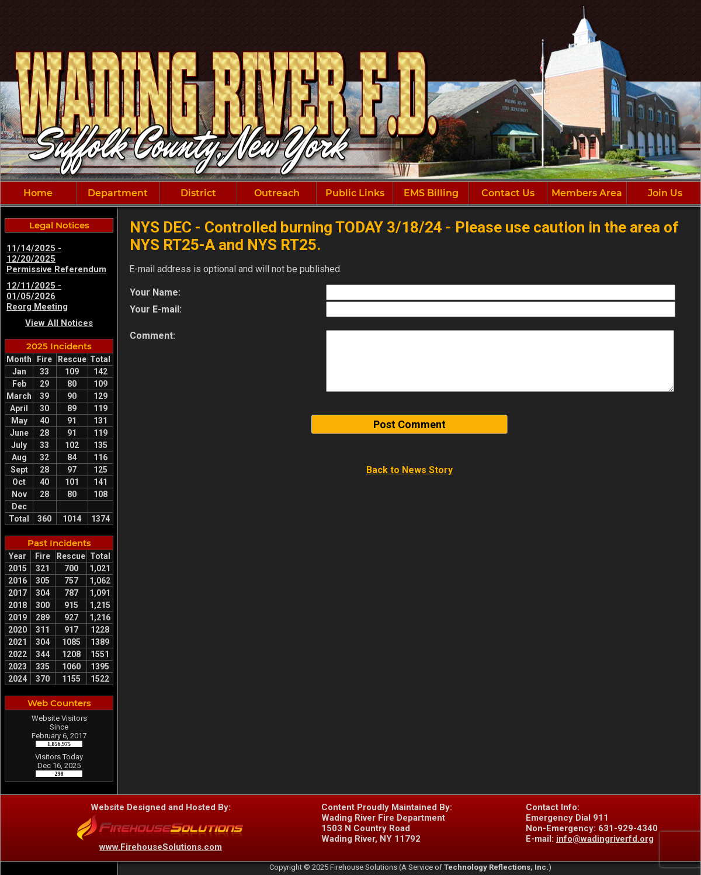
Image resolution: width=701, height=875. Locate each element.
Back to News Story (409, 469)
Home (38, 193)
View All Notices (59, 323)
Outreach (277, 193)
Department (118, 193)
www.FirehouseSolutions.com (160, 847)
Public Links (354, 193)
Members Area (586, 193)
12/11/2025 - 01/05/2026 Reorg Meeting (37, 296)
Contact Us (508, 193)
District (198, 193)
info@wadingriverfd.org (605, 839)
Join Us (664, 193)
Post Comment (409, 424)
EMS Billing (431, 193)
